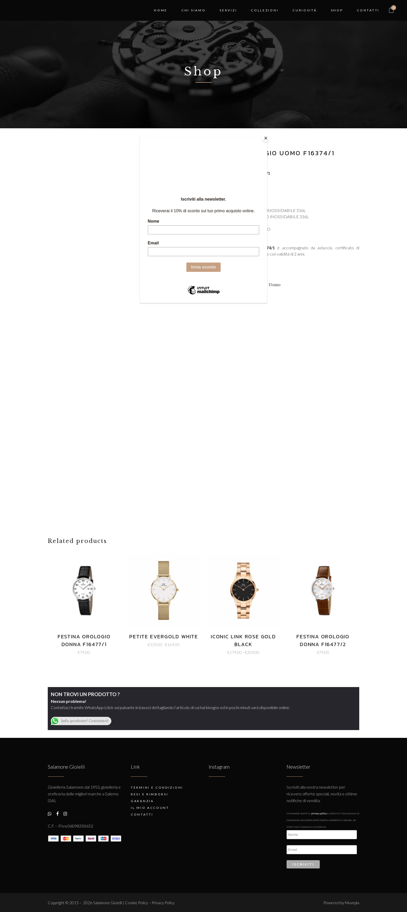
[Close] (266, 138)
